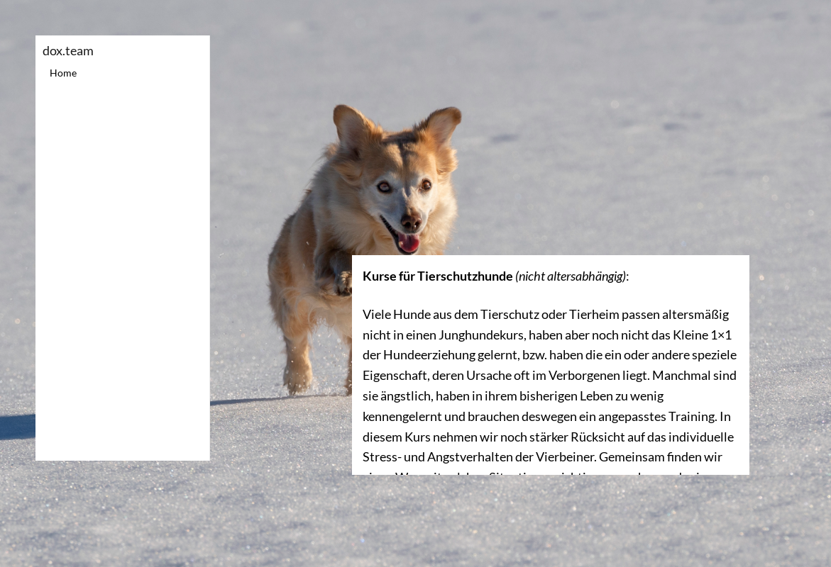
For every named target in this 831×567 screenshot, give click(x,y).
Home (63, 73)
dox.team (68, 50)
